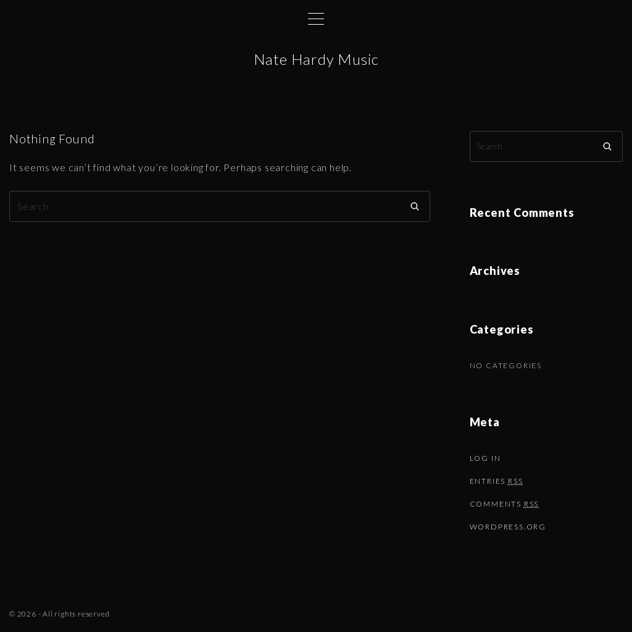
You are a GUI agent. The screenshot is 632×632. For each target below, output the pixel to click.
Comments (504, 503)
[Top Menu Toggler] (316, 18)
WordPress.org (508, 526)
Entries (496, 481)
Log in (485, 458)
